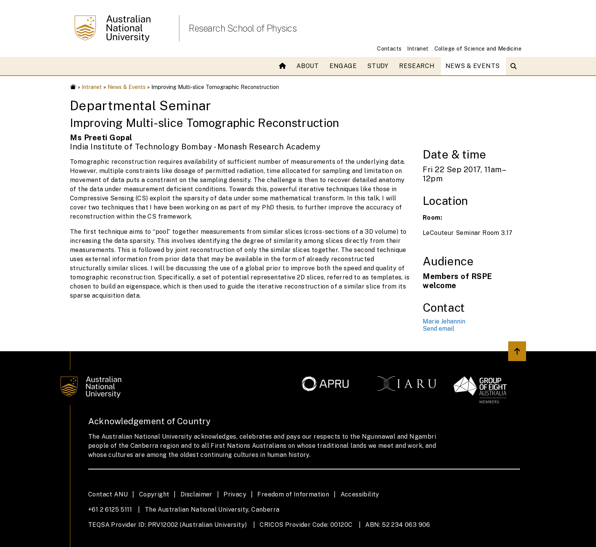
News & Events (472, 66)
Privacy (235, 494)
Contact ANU (108, 494)
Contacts (389, 48)
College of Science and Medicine (478, 48)
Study (377, 66)
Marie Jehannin (444, 321)
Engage (343, 66)
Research (417, 66)
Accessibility (360, 494)
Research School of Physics (242, 28)
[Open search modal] (515, 66)
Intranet (417, 48)
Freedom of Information (293, 494)
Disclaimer (196, 494)
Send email (438, 328)
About (307, 66)
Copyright (154, 494)
